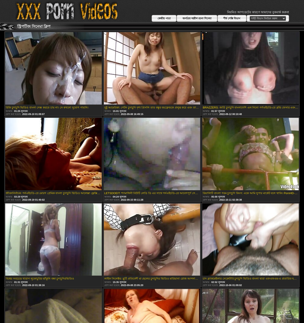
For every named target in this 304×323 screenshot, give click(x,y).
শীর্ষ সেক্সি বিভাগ (232, 18)
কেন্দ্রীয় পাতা (164, 18)
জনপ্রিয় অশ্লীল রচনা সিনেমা (197, 18)
